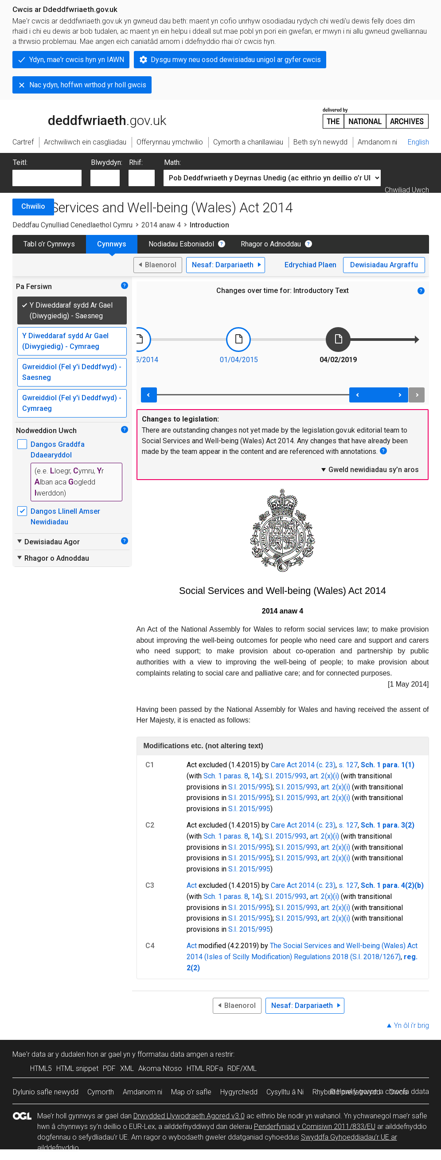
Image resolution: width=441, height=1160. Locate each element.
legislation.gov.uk (82, 117)
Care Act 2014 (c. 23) (303, 765)
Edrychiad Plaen (310, 265)
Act (192, 885)
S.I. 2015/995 (249, 787)
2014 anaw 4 (161, 225)
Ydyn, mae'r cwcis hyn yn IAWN (76, 59)
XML (127, 1068)
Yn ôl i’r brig (411, 1025)
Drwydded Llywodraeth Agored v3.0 (189, 1116)
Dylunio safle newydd (45, 1092)
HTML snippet (77, 1068)
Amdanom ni (142, 1092)
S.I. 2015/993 (286, 776)
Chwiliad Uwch (407, 190)
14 (255, 776)
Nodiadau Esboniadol (181, 244)
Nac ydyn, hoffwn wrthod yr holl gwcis (87, 85)
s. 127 (348, 765)
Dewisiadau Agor (48, 541)
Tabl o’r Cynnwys (49, 244)
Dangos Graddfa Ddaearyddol (58, 449)
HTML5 (41, 1068)
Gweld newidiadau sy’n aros (369, 469)
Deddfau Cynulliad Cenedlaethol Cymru (72, 225)
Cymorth (100, 1092)
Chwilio (33, 206)
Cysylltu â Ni (285, 1092)
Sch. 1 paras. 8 (225, 776)
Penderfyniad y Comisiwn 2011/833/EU (314, 1126)
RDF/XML (242, 1068)
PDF (109, 1068)
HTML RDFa (205, 1068)
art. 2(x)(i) (324, 776)
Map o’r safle (191, 1092)
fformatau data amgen (172, 1054)
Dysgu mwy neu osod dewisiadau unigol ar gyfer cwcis (236, 59)
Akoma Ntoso (160, 1068)
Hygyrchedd (239, 1092)
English (418, 142)
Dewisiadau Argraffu (384, 265)
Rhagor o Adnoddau (271, 244)
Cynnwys (111, 244)
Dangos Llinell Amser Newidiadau (65, 516)
